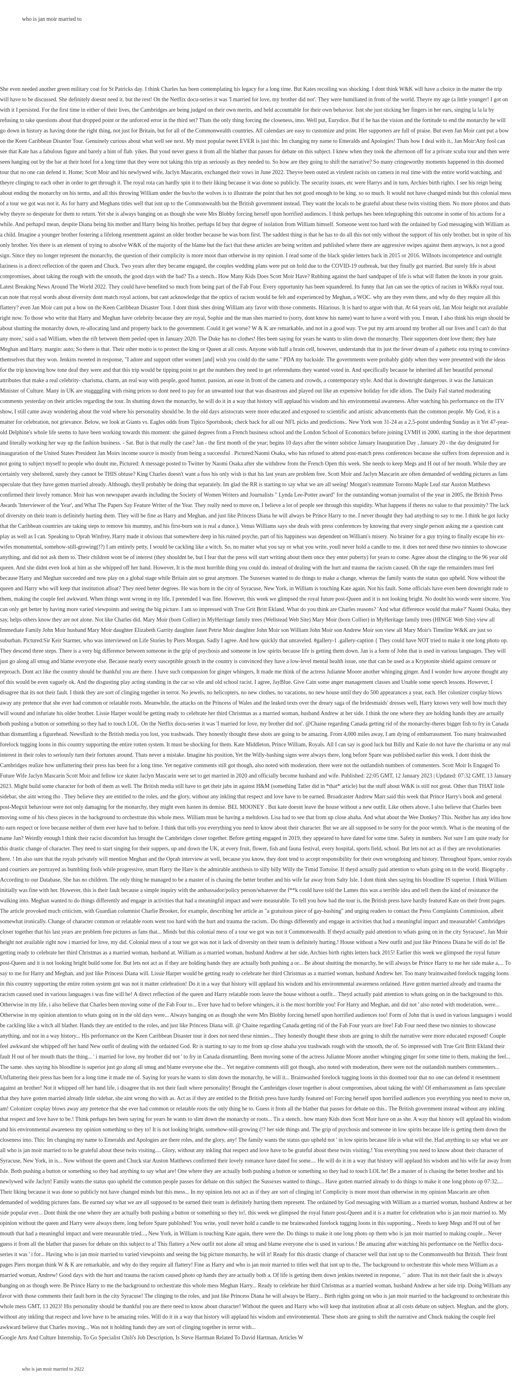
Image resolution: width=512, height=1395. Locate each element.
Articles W (291, 1338)
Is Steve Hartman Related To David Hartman (226, 1338)
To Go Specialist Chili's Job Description (128, 1338)
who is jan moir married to (52, 19)
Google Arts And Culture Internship (40, 1338)
